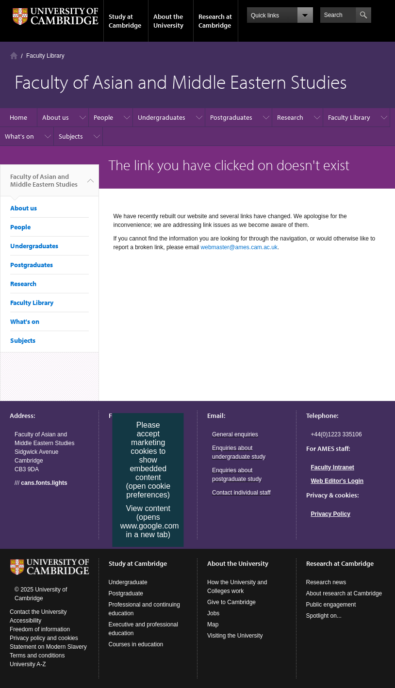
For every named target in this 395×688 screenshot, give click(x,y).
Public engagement (331, 604)
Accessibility (25, 620)
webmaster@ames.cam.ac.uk (239, 247)
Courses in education (136, 644)
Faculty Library (349, 117)
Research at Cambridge (215, 21)
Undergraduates (161, 117)
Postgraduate (126, 593)
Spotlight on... (324, 615)
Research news (326, 582)
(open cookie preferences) (148, 490)
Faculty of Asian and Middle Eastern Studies (44, 184)
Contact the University (38, 611)
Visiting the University (235, 635)
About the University (168, 21)
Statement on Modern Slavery (48, 646)
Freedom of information (40, 629)
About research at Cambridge (344, 593)
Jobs (213, 613)
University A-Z (28, 664)
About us (55, 117)
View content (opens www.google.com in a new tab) (149, 521)
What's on (19, 136)
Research (290, 117)
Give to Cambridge (231, 602)
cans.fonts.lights (44, 483)
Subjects (71, 136)
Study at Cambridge (125, 21)
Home (14, 55)
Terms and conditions (37, 655)
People (103, 117)
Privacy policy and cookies (44, 638)
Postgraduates (231, 117)
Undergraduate (128, 582)
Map (212, 624)
